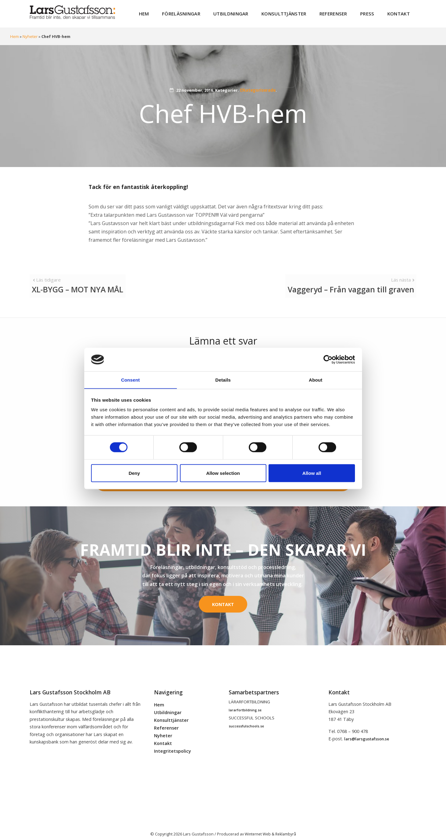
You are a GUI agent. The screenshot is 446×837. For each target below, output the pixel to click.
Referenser (341, 12)
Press (372, 12)
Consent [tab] (130, 379)
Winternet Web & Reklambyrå (270, 824)
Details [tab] (223, 379)
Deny (134, 473)
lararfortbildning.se (245, 700)
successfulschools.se (246, 716)
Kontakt (400, 12)
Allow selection (223, 473)
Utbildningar (248, 12)
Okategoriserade (258, 87)
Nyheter (30, 33)
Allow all (311, 473)
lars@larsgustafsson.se (366, 729)
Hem (169, 12)
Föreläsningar (202, 12)
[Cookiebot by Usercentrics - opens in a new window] (328, 359)
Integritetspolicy (172, 741)
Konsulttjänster (296, 12)
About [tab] (316, 379)
